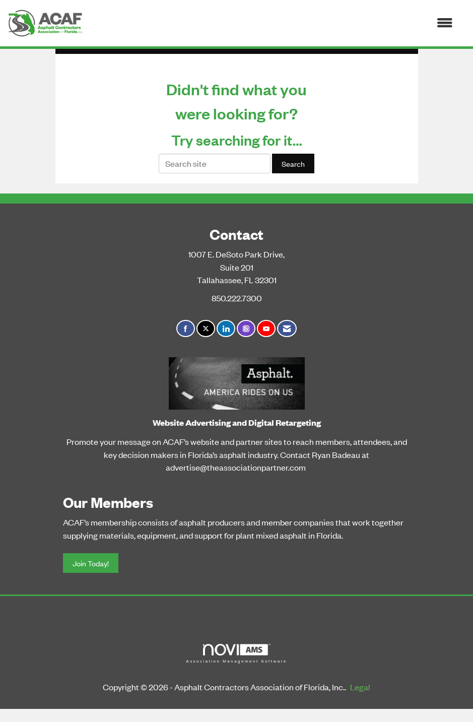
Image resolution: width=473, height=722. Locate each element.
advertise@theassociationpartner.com (236, 467)
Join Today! (91, 563)
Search (293, 163)
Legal (360, 686)
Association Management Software (236, 654)
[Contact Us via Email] (287, 329)
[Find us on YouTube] (266, 329)
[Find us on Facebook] (185, 329)
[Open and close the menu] (273, 23)
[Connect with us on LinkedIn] (226, 329)
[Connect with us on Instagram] (246, 329)
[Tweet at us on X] (205, 329)
